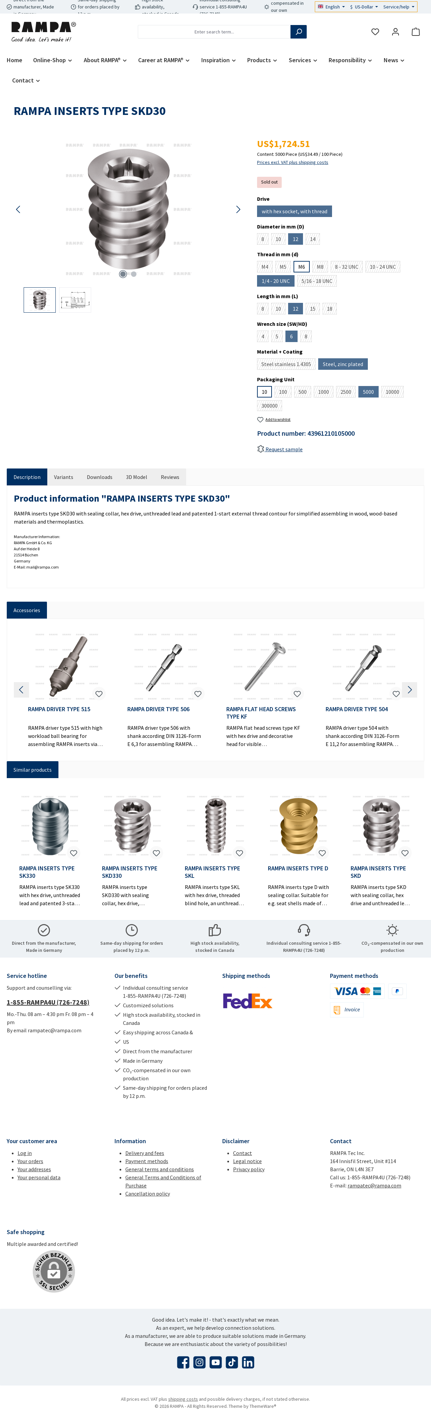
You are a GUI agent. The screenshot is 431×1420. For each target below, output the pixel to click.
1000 (325, 393)
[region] (128, 225)
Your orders (30, 1161)
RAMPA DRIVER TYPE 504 (357, 709)
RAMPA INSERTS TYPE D (298, 868)
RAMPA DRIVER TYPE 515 (59, 709)
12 (298, 240)
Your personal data (39, 1177)
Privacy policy (248, 1169)
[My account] (395, 32)
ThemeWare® (263, 1406)
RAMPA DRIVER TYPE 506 (158, 709)
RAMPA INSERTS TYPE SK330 (47, 872)
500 (305, 393)
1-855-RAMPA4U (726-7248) (48, 1002)
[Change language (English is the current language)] (331, 7)
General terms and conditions (159, 1169)
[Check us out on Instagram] (199, 1362)
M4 (267, 267)
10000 (395, 393)
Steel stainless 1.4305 (288, 365)
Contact (242, 1153)
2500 (348, 393)
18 (332, 309)
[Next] (238, 209)
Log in (25, 1153)
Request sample (280, 449)
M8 (322, 267)
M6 (301, 266)
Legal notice (247, 1161)
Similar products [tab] (33, 769)
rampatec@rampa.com (374, 1185)
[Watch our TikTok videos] (231, 1362)
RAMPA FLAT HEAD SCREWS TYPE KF (261, 712)
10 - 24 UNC (385, 267)
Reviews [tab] (170, 477)
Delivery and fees (144, 1153)
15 (315, 309)
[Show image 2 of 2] (133, 274)
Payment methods (146, 1161)
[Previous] (19, 209)
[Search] (298, 32)
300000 (271, 406)
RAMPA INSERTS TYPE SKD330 (129, 872)
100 (285, 393)
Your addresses (34, 1169)
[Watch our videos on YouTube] (215, 1362)
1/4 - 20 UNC (278, 282)
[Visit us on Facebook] (183, 1362)
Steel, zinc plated (345, 365)
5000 (371, 393)
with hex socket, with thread (297, 212)
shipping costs (183, 1399)
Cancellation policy (147, 1193)
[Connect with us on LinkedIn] (248, 1362)
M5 (285, 267)
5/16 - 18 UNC (319, 282)
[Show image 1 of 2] (123, 274)
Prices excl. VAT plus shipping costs (292, 162)
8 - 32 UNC (349, 267)
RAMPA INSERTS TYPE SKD (378, 872)
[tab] (27, 476)
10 (280, 240)
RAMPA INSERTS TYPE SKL (212, 872)
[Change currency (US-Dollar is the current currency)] (364, 7)
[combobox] (214, 32)
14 (315, 240)
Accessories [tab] (27, 610)
